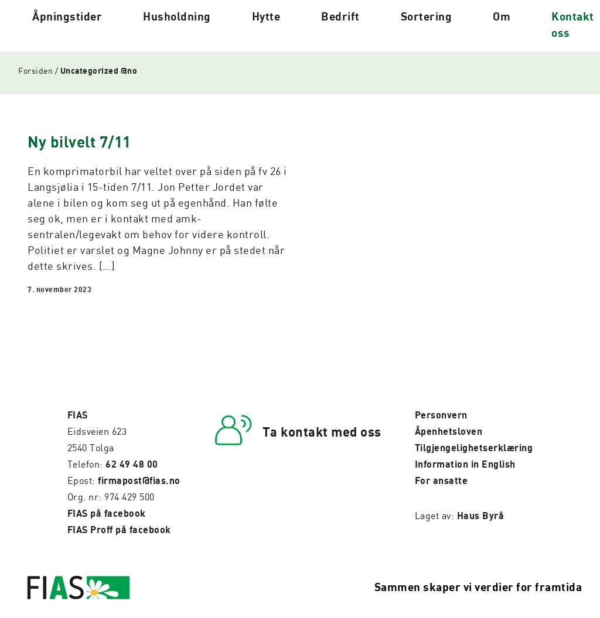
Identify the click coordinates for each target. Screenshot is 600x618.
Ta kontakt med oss (321, 433)
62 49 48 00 (131, 464)
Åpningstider (67, 17)
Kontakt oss (572, 25)
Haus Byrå (480, 516)
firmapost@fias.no (139, 481)
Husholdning (177, 17)
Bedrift (340, 17)
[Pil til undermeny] (113, 26)
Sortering (426, 17)
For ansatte (441, 481)
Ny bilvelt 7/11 (79, 142)
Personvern (441, 415)
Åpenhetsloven (449, 432)
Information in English (465, 464)
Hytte (266, 17)
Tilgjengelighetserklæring (474, 448)
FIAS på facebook (106, 514)
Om (501, 17)
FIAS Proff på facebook (119, 530)
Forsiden (35, 71)
